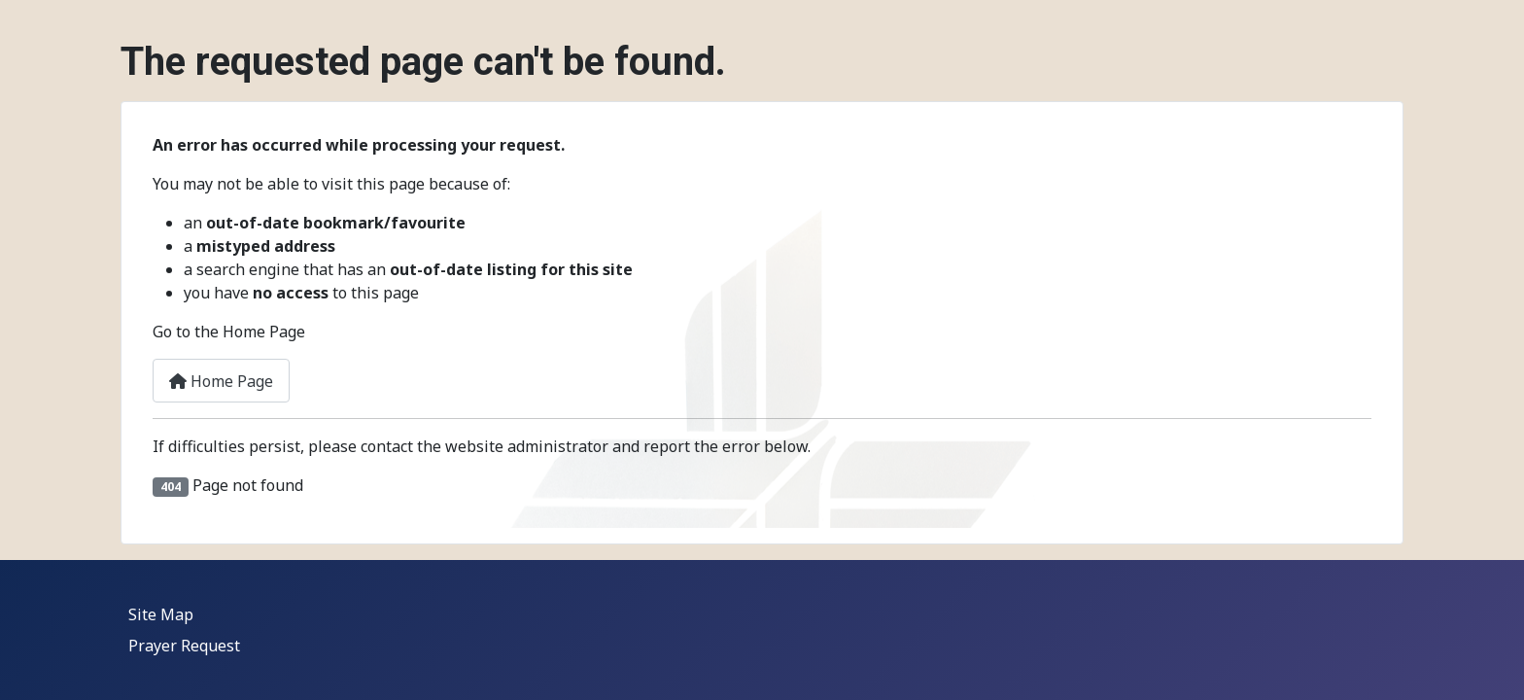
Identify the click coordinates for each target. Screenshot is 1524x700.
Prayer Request (184, 645)
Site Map (160, 614)
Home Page (221, 381)
